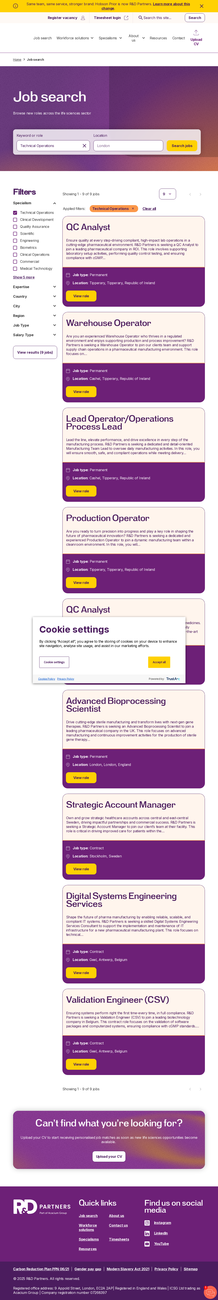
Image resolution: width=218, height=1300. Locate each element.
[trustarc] (173, 679)
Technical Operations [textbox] (37, 146)
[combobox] (53, 145)
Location (100, 135)
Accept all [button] (159, 662)
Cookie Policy (46, 678)
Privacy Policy (65, 678)
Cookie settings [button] (54, 662)
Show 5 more (23, 277)
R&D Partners (22, 37)
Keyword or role (30, 135)
